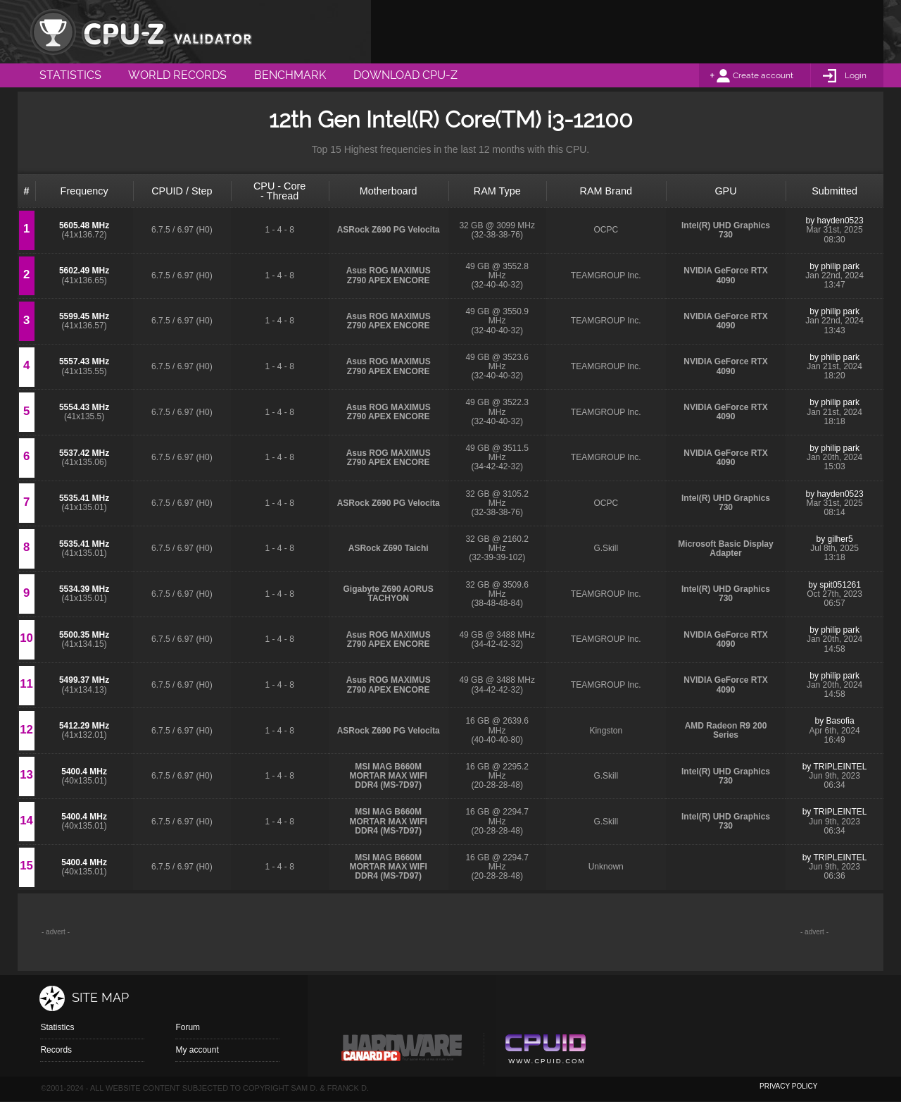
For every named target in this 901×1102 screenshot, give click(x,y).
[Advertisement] (627, 31)
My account (196, 1050)
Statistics (57, 1027)
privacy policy (788, 1086)
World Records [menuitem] (177, 75)
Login (856, 75)
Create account (763, 75)
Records (56, 1050)
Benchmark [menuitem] (290, 75)
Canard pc (402, 1051)
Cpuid (545, 1051)
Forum (187, 1027)
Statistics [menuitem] (70, 75)
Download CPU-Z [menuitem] (405, 75)
